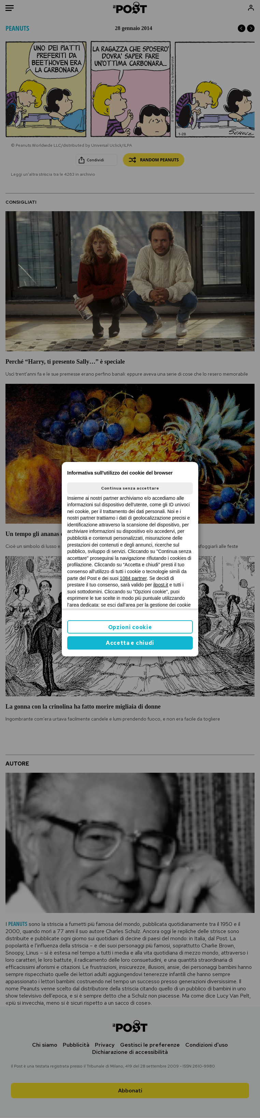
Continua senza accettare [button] (130, 488)
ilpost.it (160, 584)
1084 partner (133, 578)
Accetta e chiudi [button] (130, 643)
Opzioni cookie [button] (130, 627)
